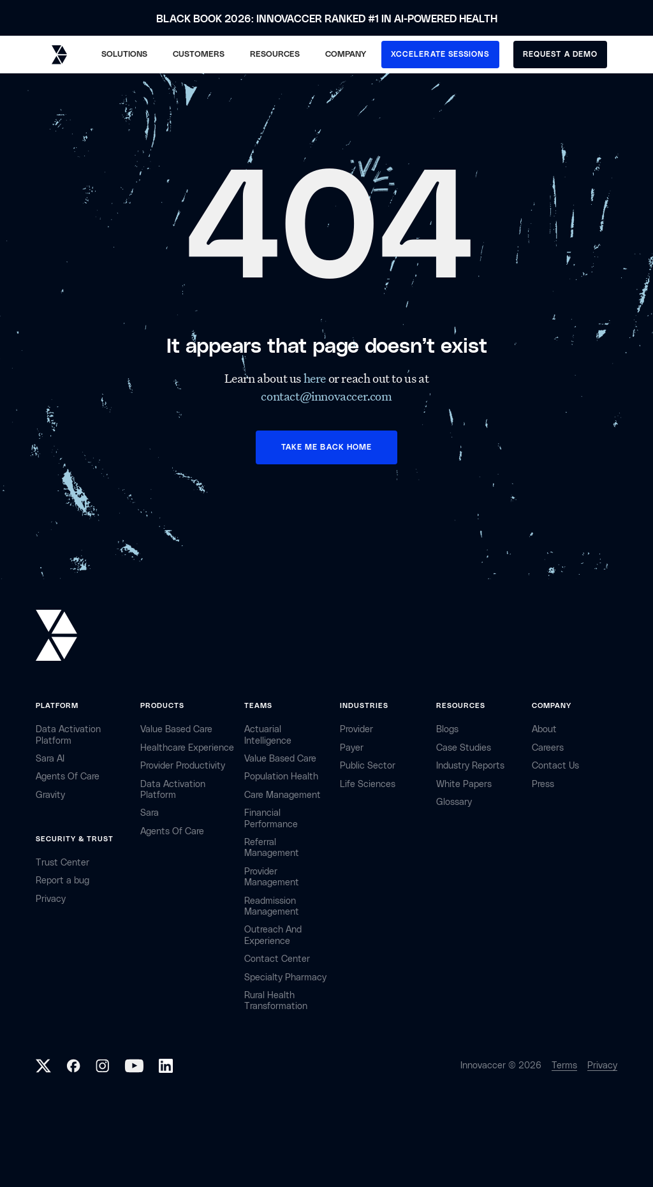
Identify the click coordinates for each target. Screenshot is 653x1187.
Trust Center (62, 862)
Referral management (271, 847)
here (316, 378)
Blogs (447, 729)
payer (351, 748)
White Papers (464, 784)
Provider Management (271, 877)
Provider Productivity (182, 765)
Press (543, 784)
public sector (367, 765)
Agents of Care (67, 776)
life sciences (367, 784)
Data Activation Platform (68, 735)
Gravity (50, 795)
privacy (51, 899)
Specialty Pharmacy (285, 977)
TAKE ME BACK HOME (326, 447)
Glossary (454, 802)
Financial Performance (271, 818)
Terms (564, 1065)
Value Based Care (176, 729)
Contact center (277, 959)
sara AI (50, 758)
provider (356, 729)
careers (548, 748)
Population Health (281, 776)
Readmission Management (271, 906)
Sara (149, 813)
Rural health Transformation (275, 1001)
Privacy (602, 1065)
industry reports (470, 765)
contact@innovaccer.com (326, 396)
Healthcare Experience (187, 748)
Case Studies (463, 748)
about (544, 729)
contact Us (555, 765)
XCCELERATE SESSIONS (440, 54)
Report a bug (62, 880)
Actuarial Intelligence (267, 735)
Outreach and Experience (273, 935)
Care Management (282, 795)
